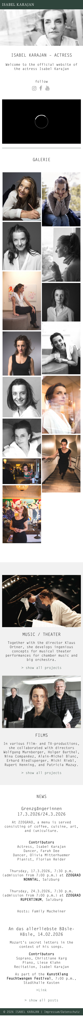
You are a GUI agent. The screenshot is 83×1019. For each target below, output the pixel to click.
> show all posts (41, 1000)
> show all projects (41, 667)
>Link (41, 990)
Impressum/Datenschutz (62, 1011)
